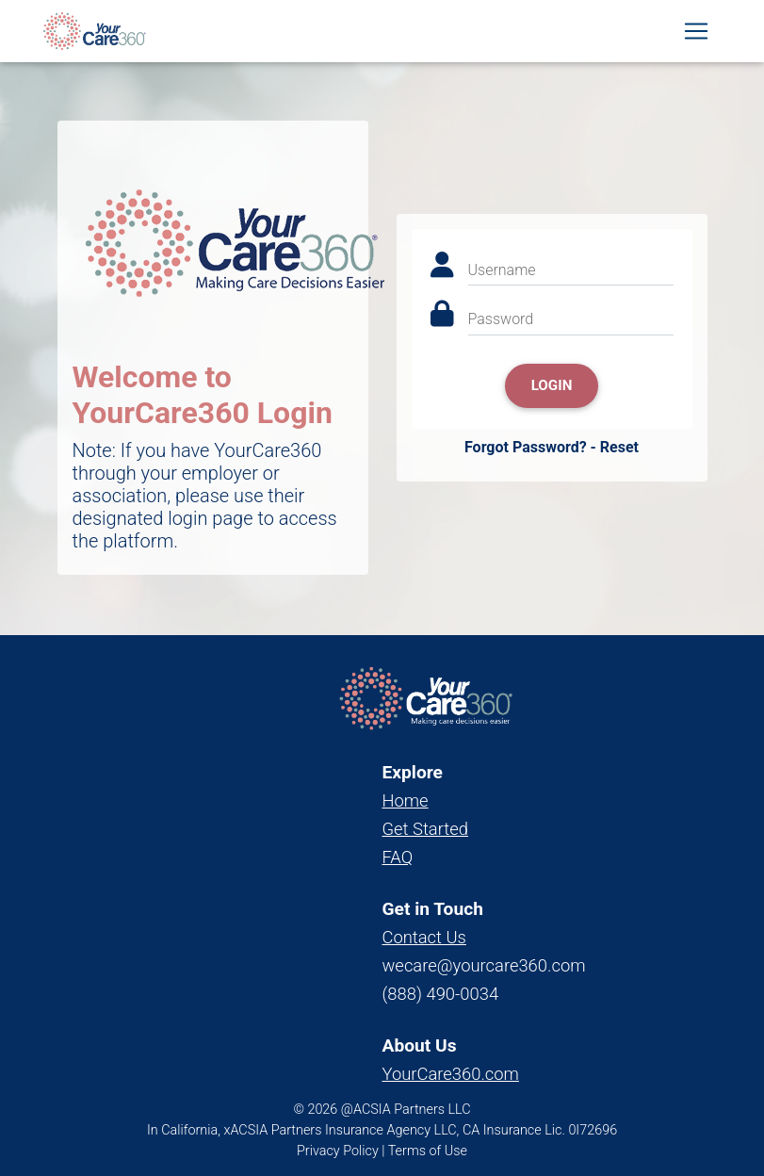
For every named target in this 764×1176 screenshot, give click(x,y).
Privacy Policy (338, 1151)
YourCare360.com (450, 1074)
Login (552, 385)
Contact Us (424, 937)
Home (405, 800)
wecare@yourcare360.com (484, 965)
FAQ (398, 857)
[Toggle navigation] (696, 35)
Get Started (425, 829)
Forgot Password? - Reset (551, 447)
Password (501, 319)
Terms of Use (427, 1151)
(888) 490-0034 (440, 994)
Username (502, 270)
